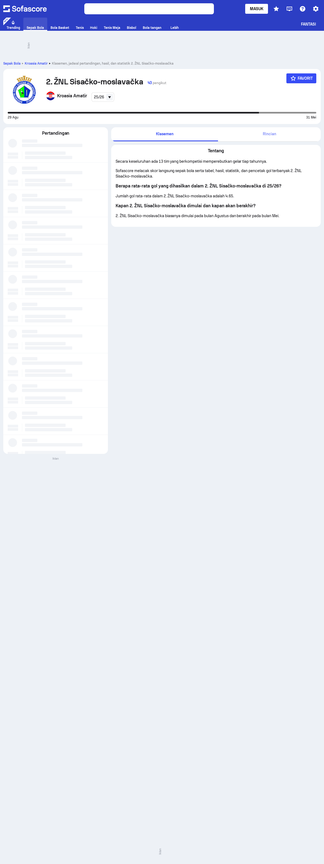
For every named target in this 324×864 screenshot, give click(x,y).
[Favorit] (301, 78)
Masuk (256, 9)
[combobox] (102, 97)
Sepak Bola (12, 63)
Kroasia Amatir (36, 63)
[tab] (164, 134)
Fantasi (308, 24)
